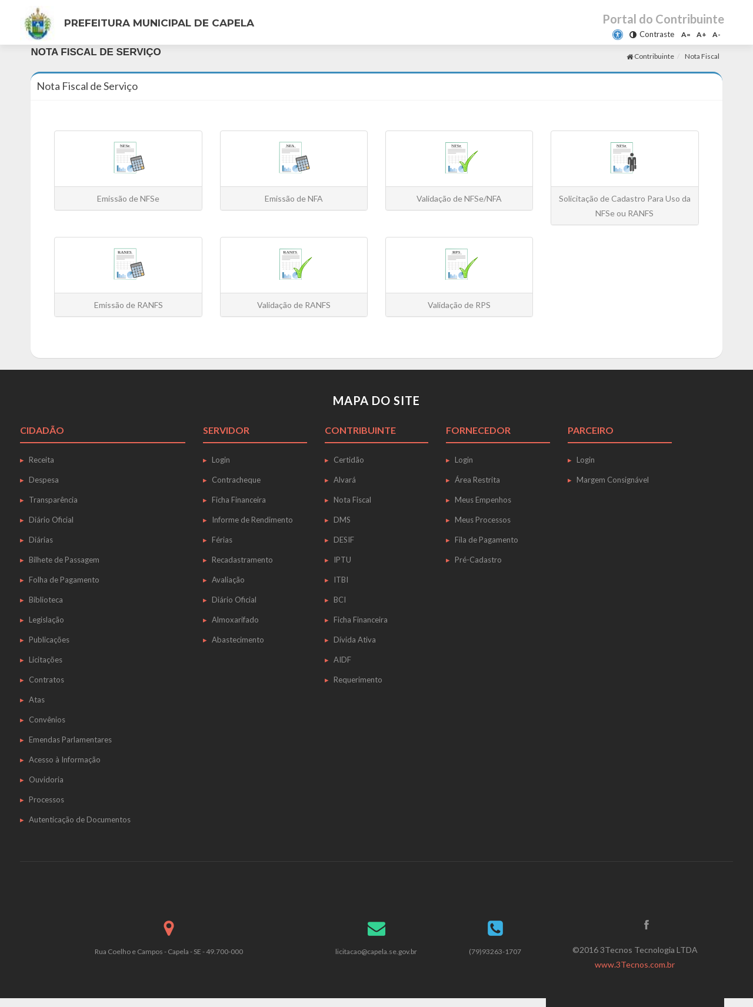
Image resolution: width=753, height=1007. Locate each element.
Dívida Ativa (355, 639)
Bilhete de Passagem (64, 559)
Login (221, 459)
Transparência (53, 499)
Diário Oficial (51, 519)
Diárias (41, 539)
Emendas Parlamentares (70, 739)
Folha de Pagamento (64, 579)
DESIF (344, 539)
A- (716, 34)
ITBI (341, 579)
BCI (340, 599)
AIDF (342, 659)
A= (686, 34)
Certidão (349, 459)
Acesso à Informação (65, 759)
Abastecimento (238, 639)
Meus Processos (483, 519)
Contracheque (236, 479)
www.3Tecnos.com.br (635, 964)
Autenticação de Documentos (80, 819)
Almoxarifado (235, 619)
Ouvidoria (46, 779)
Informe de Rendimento (252, 519)
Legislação (46, 619)
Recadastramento (242, 559)
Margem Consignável (613, 479)
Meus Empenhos (483, 499)
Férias (222, 539)
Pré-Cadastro (478, 559)
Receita (41, 459)
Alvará (345, 479)
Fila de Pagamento (486, 539)
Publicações (49, 639)
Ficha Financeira (239, 499)
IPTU (342, 559)
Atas (37, 699)
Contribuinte (650, 56)
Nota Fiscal (702, 56)
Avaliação (228, 579)
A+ (702, 34)
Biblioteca (46, 599)
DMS (342, 519)
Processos (46, 799)
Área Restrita (477, 479)
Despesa (44, 479)
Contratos (46, 679)
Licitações (45, 659)
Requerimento (358, 679)
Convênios (47, 719)
